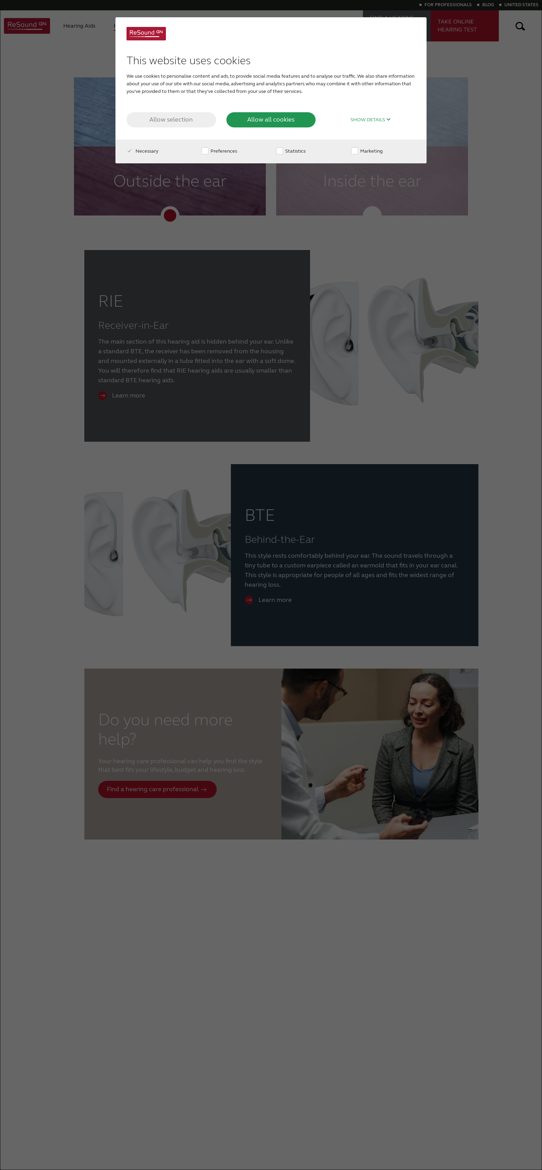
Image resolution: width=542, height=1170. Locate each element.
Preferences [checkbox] (219, 151)
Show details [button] (371, 120)
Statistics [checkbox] (291, 151)
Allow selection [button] (171, 119)
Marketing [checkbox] (367, 151)
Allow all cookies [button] (271, 119)
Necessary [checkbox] (142, 151)
